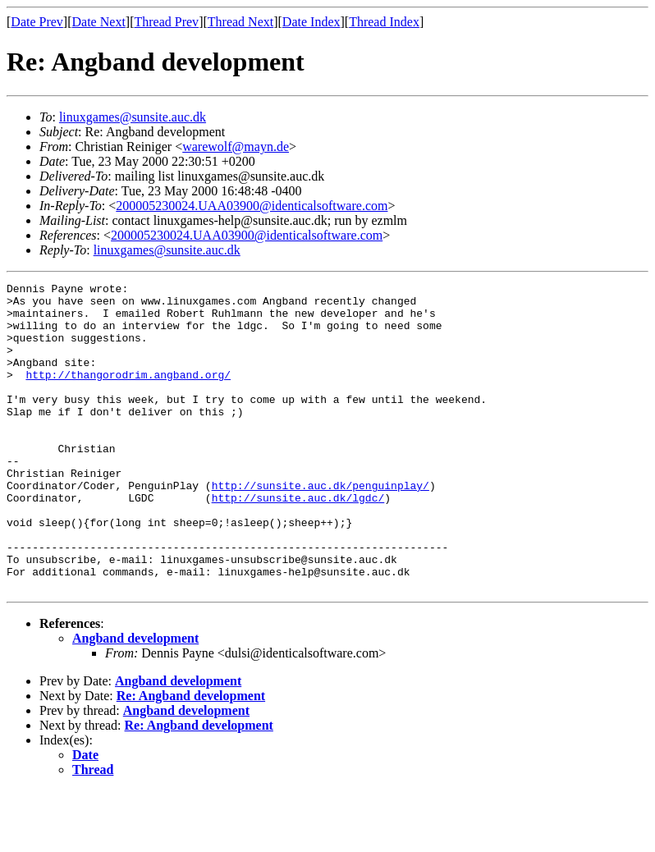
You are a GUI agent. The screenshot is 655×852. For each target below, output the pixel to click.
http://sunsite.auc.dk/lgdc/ (298, 541)
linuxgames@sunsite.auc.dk (132, 117)
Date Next (99, 22)
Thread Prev (166, 22)
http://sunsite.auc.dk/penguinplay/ (320, 527)
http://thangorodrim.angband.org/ (128, 394)
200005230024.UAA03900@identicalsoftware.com (251, 206)
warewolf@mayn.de (235, 146)
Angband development (135, 700)
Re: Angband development (191, 757)
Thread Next (240, 22)
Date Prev (37, 22)
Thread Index (384, 22)
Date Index (311, 22)
